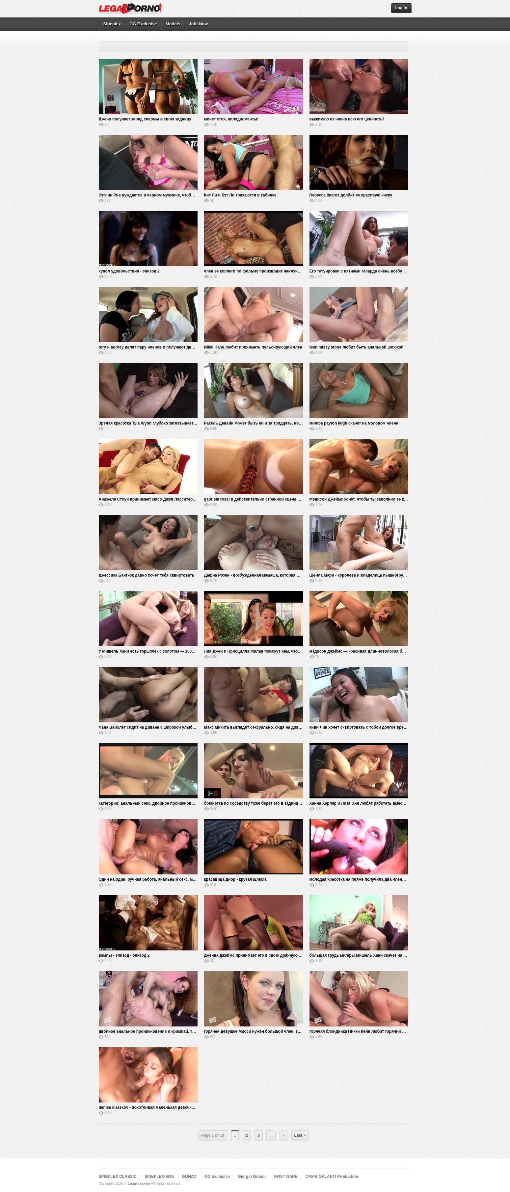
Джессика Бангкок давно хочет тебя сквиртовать (147, 575)
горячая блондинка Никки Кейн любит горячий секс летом (366, 1031)
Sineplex (112, 23)
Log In (401, 8)
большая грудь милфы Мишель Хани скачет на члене (362, 955)
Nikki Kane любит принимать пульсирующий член (253, 347)
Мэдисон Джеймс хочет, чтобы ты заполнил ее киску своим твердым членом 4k (387, 499)
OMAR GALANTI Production (332, 1176)
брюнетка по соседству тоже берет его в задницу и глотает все (266, 803)
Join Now (198, 23)
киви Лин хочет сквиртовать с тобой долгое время (359, 727)
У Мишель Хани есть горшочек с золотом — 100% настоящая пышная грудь (173, 651)
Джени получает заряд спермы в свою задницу (145, 119)
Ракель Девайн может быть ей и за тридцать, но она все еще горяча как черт (279, 423)
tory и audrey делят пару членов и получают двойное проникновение (167, 347)
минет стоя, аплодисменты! (231, 119)
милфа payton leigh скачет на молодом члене (353, 423)
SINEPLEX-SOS (159, 1176)
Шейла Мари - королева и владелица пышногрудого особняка (370, 575)
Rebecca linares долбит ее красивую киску (350, 195)
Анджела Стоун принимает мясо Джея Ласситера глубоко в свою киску (168, 499)
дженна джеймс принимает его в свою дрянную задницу (259, 955)
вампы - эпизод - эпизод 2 (124, 955)
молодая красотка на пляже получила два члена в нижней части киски (378, 879)
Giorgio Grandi (252, 1176)
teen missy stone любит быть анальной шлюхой (356, 347)
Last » (300, 1135)
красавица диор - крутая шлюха (235, 879)
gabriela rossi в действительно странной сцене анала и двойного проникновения (284, 499)
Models (173, 23)
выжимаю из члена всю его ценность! (346, 119)
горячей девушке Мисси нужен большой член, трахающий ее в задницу (274, 1031)
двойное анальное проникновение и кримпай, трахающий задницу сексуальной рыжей (184, 1031)
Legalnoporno (139, 1183)
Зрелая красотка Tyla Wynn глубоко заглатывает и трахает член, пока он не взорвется (183, 423)
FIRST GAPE (285, 1176)
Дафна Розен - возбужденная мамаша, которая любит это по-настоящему (276, 575)
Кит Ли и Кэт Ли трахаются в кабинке (240, 195)
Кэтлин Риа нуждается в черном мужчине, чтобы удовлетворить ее (165, 195)
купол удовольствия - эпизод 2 (129, 271)
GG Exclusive (143, 23)
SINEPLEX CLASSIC (118, 1176)
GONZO (189, 1176)
